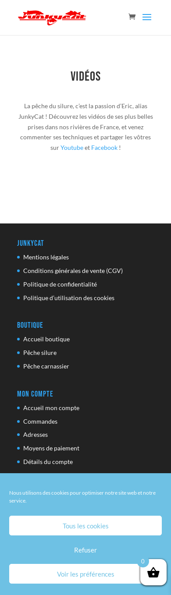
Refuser (85, 550)
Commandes (40, 421)
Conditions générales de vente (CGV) (73, 270)
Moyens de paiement (51, 448)
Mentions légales (46, 257)
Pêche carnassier (46, 366)
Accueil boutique (46, 339)
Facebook (104, 147)
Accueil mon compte (51, 407)
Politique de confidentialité (60, 284)
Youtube (72, 147)
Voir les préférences (85, 574)
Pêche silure (40, 352)
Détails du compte (48, 461)
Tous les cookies (86, 526)
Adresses (35, 434)
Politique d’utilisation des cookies (68, 297)
